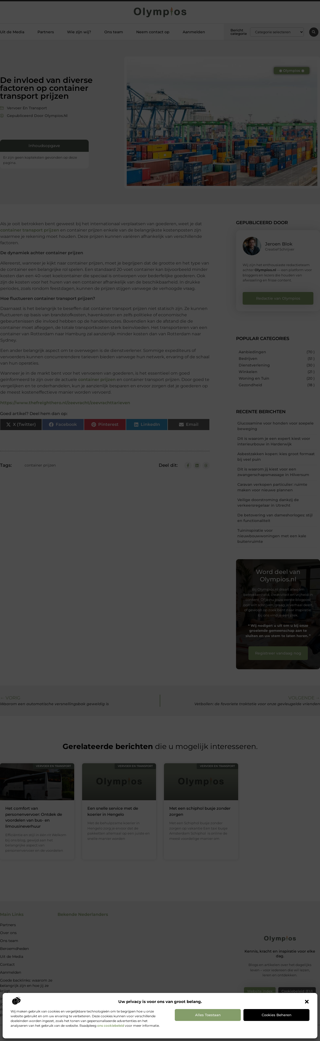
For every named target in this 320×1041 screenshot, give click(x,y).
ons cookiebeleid (110, 1026)
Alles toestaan (208, 1015)
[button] (306, 1001)
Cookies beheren (276, 1015)
